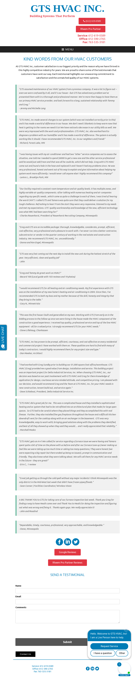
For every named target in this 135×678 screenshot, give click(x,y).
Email (18, 596)
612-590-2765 (92, 38)
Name (18, 586)
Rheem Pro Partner (90, 29)
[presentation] (38, 630)
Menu (67, 49)
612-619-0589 (91, 35)
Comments (20, 607)
